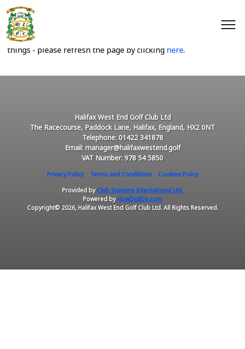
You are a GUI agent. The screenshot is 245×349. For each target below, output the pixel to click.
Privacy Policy (65, 174)
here (175, 50)
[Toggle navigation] (227, 24)
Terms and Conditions (121, 174)
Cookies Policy (178, 174)
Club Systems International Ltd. (140, 190)
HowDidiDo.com (139, 199)
